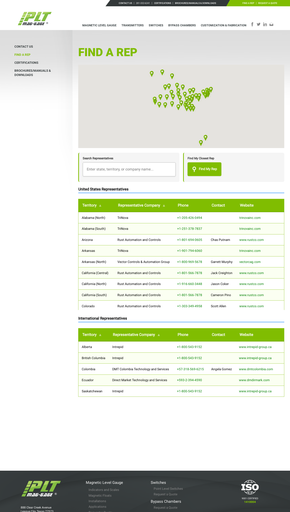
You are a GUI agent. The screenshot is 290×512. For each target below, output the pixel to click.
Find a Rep (248, 3)
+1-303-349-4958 (189, 306)
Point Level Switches (168, 444)
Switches (156, 25)
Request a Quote (267, 3)
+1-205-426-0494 (189, 218)
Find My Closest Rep (201, 158)
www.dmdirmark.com (254, 380)
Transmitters (133, 25)
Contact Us (125, 3)
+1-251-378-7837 (189, 229)
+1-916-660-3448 (189, 284)
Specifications (99, 486)
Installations (97, 456)
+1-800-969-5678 (189, 262)
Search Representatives (98, 158)
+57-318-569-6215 (190, 369)
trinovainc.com (250, 218)
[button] (178, 107)
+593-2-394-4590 (189, 380)
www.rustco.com (251, 240)
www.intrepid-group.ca (255, 347)
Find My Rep (204, 169)
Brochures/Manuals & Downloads (195, 3)
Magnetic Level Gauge (99, 25)
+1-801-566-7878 (189, 273)
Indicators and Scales (104, 445)
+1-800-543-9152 (189, 347)
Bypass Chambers (182, 25)
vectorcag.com (250, 262)
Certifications (162, 3)
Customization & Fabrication (223, 25)
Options (94, 473)
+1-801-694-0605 (189, 240)
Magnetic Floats (100, 451)
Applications (97, 462)
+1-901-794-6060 (189, 251)
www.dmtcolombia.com (256, 369)
